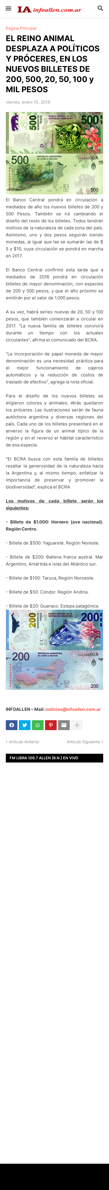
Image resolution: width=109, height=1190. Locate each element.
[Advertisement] (54, 860)
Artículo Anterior (24, 741)
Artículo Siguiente (83, 741)
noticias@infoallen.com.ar (73, 709)
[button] (8, 9)
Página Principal (21, 28)
